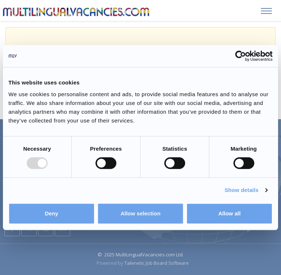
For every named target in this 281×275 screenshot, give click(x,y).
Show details (242, 190)
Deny (51, 213)
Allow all (229, 213)
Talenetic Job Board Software (156, 262)
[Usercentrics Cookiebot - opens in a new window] (241, 55)
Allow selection (140, 213)
